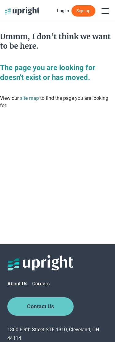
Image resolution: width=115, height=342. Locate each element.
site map (29, 98)
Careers (41, 284)
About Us (17, 284)
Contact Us (40, 306)
